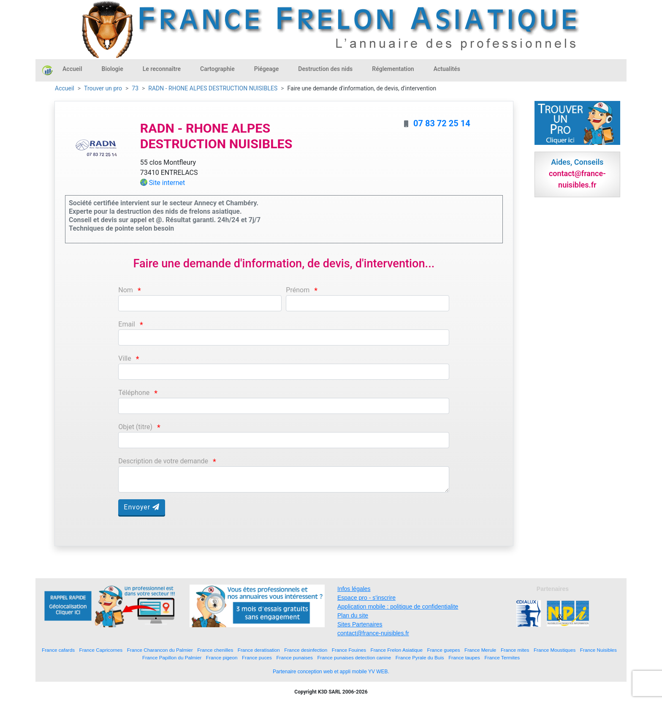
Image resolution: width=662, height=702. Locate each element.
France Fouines (349, 650)
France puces (257, 657)
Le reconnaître (162, 68)
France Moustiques (554, 650)
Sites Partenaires (360, 624)
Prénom (297, 290)
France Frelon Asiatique (397, 650)
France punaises (294, 657)
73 (135, 88)
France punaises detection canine (354, 657)
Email (126, 324)
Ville (124, 358)
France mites (515, 650)
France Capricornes (101, 650)
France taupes (464, 657)
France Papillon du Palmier (171, 657)
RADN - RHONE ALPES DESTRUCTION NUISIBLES (212, 88)
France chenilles (215, 650)
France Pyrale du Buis (420, 657)
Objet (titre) (135, 427)
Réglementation (393, 68)
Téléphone (133, 392)
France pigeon (222, 657)
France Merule (480, 650)
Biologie (112, 68)
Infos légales (354, 588)
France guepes (443, 650)
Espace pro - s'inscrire (366, 597)
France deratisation (259, 650)
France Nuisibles (598, 650)
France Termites (502, 657)
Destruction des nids (325, 68)
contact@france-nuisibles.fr (373, 633)
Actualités (447, 68)
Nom (125, 290)
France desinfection (305, 650)
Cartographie (217, 68)
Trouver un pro (103, 88)
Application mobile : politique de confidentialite (397, 606)
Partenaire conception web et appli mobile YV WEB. (331, 672)
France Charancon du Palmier (160, 650)
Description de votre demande (163, 461)
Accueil (72, 68)
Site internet (167, 183)
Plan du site (352, 615)
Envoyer (142, 507)
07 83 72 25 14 (441, 123)
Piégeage (266, 68)
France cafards (58, 650)
